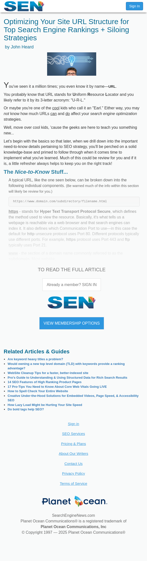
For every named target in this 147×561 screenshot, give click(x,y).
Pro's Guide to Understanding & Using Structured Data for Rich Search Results (67, 377)
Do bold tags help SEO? (26, 409)
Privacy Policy (73, 473)
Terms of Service (73, 483)
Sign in (73, 424)
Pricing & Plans (73, 444)
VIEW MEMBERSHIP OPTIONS (71, 323)
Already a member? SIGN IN (72, 285)
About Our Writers (73, 453)
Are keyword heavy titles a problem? (35, 359)
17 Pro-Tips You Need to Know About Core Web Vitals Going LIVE (57, 386)
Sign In (134, 6)
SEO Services (73, 434)
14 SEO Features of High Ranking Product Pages (44, 382)
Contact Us (73, 463)
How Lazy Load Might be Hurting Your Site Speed (45, 405)
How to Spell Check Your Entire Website (38, 391)
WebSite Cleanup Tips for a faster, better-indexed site (48, 373)
